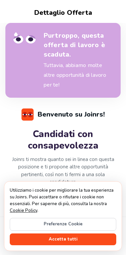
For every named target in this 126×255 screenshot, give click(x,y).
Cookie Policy (23, 211)
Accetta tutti (63, 239)
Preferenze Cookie (63, 224)
